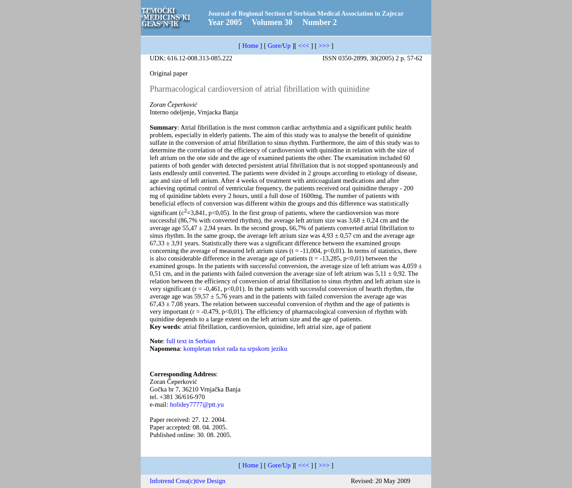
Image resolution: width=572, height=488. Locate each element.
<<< (303, 45)
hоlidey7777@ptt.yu (197, 404)
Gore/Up (279, 45)
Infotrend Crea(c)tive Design (187, 480)
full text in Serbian (190, 341)
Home (250, 45)
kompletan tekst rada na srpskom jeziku (235, 348)
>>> (324, 45)
